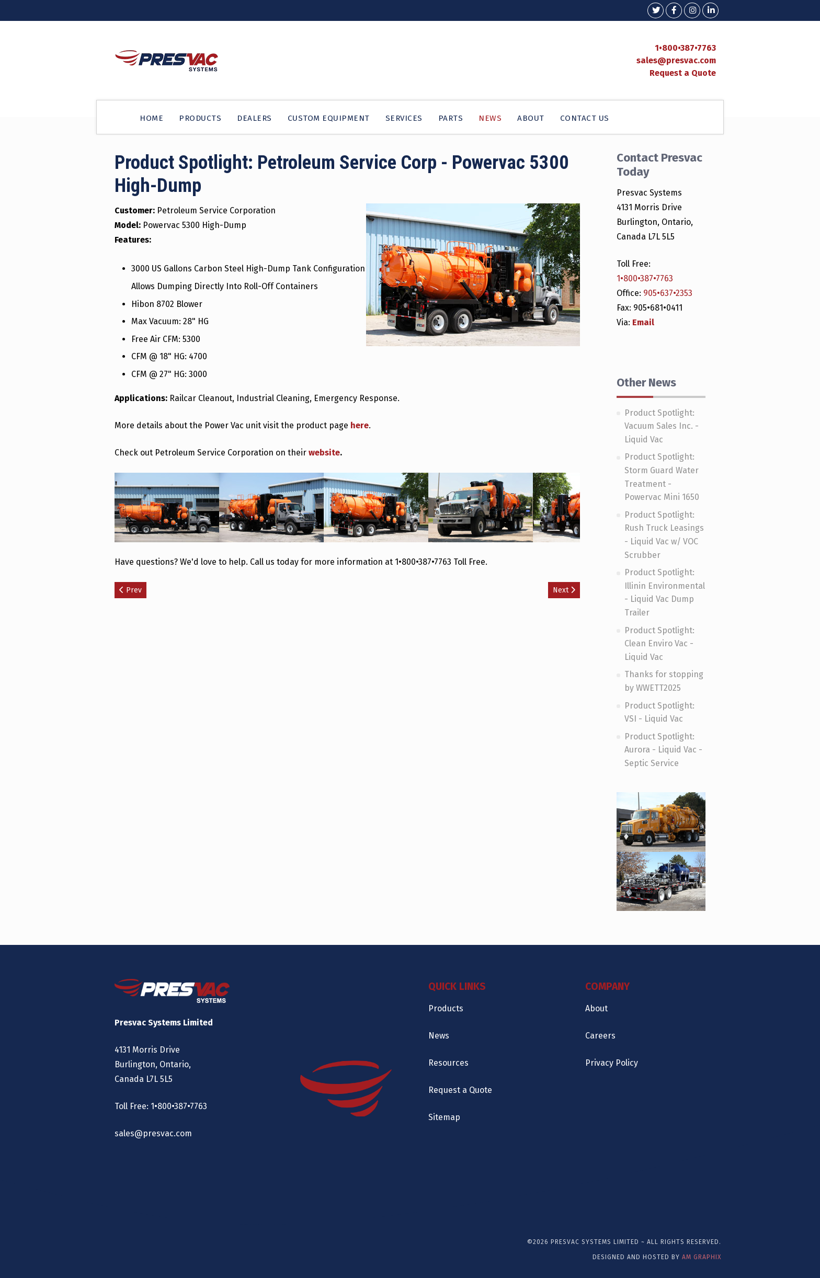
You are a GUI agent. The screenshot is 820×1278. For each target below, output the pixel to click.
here (359, 425)
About (596, 1008)
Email (643, 322)
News (438, 1036)
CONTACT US (584, 118)
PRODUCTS (200, 118)
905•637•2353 (667, 293)
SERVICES (404, 118)
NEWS (490, 118)
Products (445, 1008)
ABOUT (530, 118)
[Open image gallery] (167, 507)
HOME (151, 118)
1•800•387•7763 (685, 48)
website (324, 453)
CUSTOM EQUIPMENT (329, 118)
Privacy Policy (611, 1063)
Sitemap (444, 1117)
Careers (600, 1036)
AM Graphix (701, 1257)
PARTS (450, 118)
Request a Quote (683, 73)
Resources (448, 1063)
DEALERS (254, 118)
